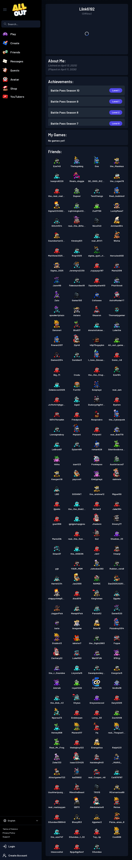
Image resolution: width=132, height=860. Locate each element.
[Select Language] (20, 821)
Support (6, 837)
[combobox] (20, 24)
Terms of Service (10, 829)
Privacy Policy (9, 833)
